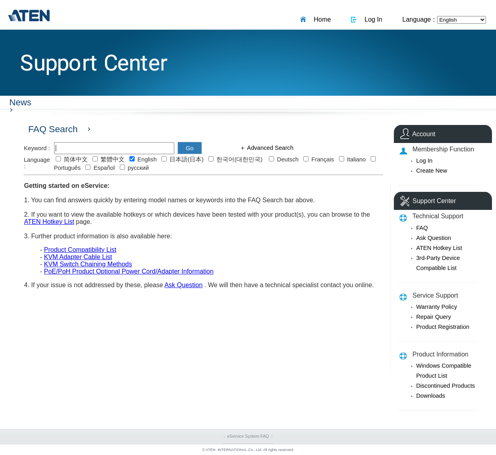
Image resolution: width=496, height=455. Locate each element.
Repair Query (433, 317)
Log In (371, 19)
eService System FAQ (248, 436)
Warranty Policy (436, 307)
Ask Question (433, 238)
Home (320, 19)
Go (190, 148)
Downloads (431, 396)
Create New (431, 170)
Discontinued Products (445, 386)
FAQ (422, 228)
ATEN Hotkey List (439, 248)
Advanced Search (269, 148)
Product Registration (443, 327)
